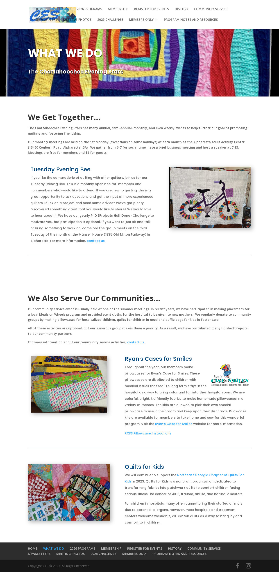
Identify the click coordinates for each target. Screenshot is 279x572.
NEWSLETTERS (46, 20)
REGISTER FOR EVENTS (151, 9)
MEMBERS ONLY (141, 20)
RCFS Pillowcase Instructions (148, 433)
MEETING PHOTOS (77, 20)
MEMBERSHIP (118, 9)
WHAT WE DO (60, 9)
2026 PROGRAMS (89, 9)
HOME (39, 9)
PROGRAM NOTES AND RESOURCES (191, 20)
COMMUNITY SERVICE (210, 9)
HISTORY (181, 9)
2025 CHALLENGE (110, 20)
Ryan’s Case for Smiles (173, 424)
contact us (96, 241)
